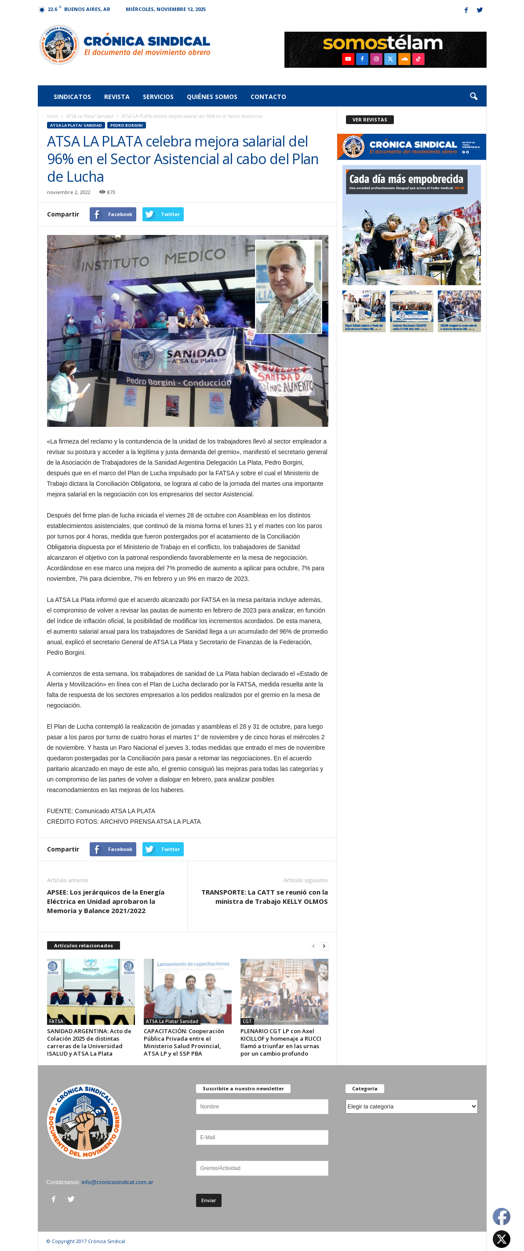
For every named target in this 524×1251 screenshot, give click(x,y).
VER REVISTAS (370, 119)
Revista (117, 96)
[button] (473, 96)
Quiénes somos (212, 96)
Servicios (158, 96)
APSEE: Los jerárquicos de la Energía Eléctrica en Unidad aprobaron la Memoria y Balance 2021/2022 (105, 901)
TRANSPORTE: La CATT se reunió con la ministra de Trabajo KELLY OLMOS (264, 897)
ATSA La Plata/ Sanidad (89, 116)
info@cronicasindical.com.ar (117, 1182)
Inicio (52, 116)
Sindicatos (72, 96)
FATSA (56, 1021)
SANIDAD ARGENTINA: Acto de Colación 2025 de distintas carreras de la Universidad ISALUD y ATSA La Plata (89, 1042)
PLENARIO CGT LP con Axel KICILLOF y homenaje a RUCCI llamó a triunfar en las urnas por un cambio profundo (280, 1042)
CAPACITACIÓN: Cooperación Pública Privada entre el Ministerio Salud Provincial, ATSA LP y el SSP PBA (184, 1042)
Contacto (268, 96)
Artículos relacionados (83, 945)
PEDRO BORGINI (126, 125)
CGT (247, 1021)
